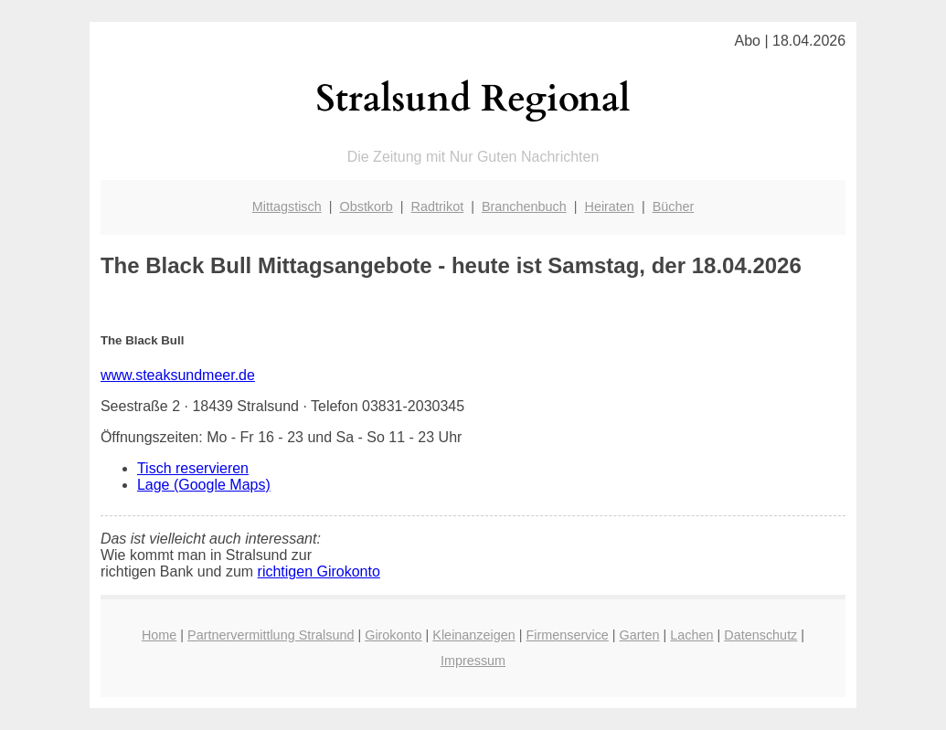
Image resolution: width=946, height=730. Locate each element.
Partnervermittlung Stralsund (270, 635)
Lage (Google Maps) (204, 484)
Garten (640, 635)
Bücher (674, 206)
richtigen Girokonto (319, 571)
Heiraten (608, 206)
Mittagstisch (287, 206)
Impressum (473, 660)
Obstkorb (365, 206)
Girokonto (393, 635)
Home (159, 635)
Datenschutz (760, 635)
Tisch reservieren (193, 468)
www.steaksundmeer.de (178, 375)
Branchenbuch (524, 206)
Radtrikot (437, 206)
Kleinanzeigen (473, 635)
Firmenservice (567, 635)
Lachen (691, 635)
